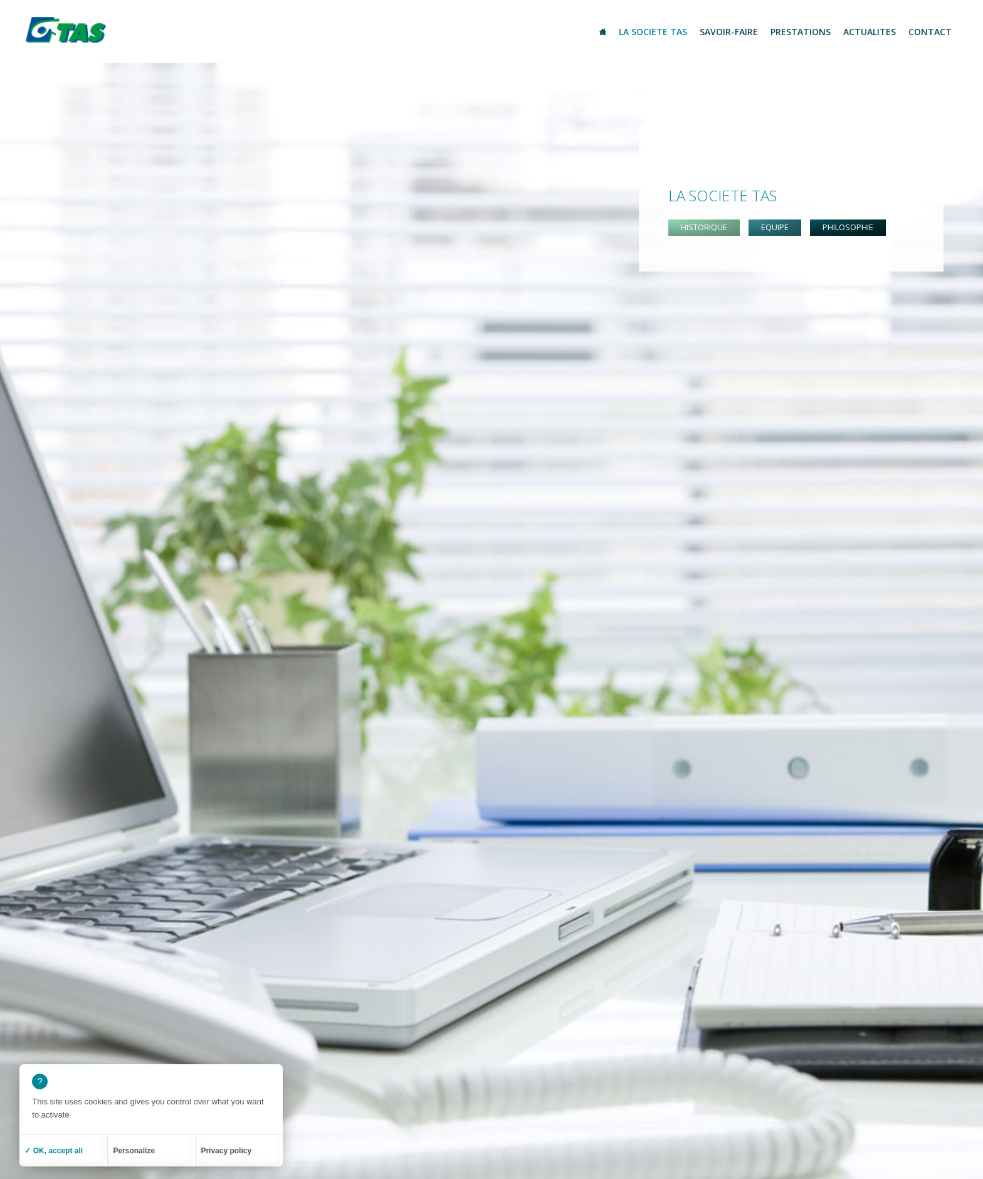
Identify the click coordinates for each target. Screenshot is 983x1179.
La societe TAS (653, 32)
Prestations (800, 32)
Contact (930, 32)
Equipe (775, 227)
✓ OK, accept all (53, 1150)
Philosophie (848, 227)
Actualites (869, 32)
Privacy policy (226, 1150)
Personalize (134, 1150)
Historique (704, 227)
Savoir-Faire (729, 32)
